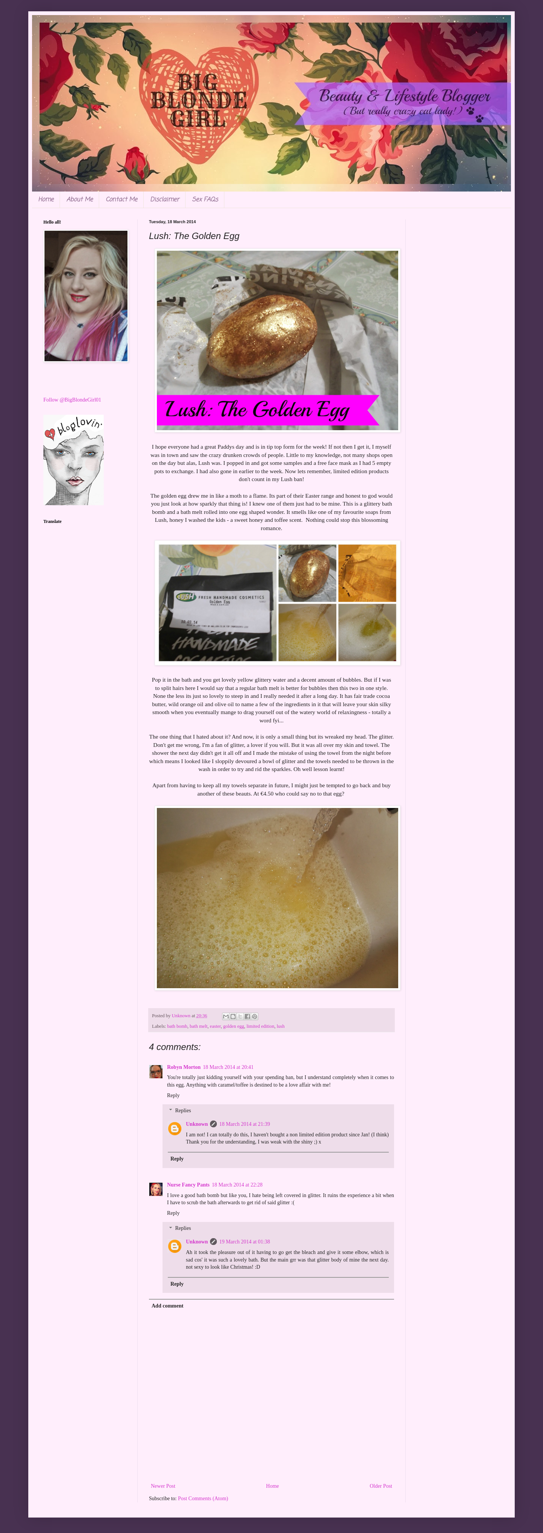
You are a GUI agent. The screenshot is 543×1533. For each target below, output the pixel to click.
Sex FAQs (205, 199)
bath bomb (177, 1026)
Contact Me (121, 199)
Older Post (381, 1486)
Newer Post (163, 1486)
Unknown (197, 1124)
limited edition (261, 1026)
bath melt (198, 1026)
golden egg (233, 1026)
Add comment (167, 1306)
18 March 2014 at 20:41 (228, 1067)
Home (46, 199)
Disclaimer (164, 199)
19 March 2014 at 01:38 (244, 1242)
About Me (79, 199)
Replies (183, 1111)
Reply (173, 1095)
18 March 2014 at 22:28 (237, 1185)
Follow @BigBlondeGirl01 (72, 400)
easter (215, 1026)
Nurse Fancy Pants (188, 1185)
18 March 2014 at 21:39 (244, 1124)
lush (281, 1026)
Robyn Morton (184, 1067)
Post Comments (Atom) (203, 1498)
